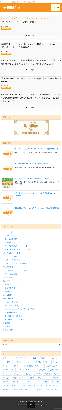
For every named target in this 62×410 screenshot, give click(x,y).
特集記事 (6, 323)
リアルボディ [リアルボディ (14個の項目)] (54, 370)
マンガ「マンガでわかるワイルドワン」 (20, 309)
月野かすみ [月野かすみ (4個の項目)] (47, 382)
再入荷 (7, 284)
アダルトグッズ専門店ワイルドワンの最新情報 (18, 18)
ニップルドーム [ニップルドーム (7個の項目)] (8, 370)
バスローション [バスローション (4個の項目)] (30, 370)
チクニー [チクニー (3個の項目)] (56, 362)
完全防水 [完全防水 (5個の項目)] (6, 382)
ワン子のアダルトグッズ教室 (16, 270)
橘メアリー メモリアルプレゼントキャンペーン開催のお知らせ (36, 149)
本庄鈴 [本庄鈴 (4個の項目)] (56, 382)
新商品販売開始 (6, 28)
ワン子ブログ (8, 267)
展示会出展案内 (11, 239)
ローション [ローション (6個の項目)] (6, 374)
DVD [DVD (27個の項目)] (34, 358)
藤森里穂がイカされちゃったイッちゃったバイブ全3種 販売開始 (36, 208)
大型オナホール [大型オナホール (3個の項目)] (18, 378)
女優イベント (10, 235)
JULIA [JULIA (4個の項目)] (43, 358)
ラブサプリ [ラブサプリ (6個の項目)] (42, 370)
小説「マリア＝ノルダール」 (16, 263)
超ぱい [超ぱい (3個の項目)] (39, 389)
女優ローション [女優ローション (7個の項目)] (43, 378)
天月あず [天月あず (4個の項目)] (31, 378)
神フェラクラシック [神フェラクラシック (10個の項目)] (52, 386)
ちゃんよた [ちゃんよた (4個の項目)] (17, 362)
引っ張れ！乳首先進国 (13, 316)
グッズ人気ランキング (12, 253)
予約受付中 (7, 277)
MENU (55, 7)
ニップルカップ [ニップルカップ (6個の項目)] (51, 366)
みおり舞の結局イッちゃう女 (16, 246)
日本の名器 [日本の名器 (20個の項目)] (27, 382)
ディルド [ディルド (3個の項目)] (6, 366)
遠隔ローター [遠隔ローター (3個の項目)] (52, 389)
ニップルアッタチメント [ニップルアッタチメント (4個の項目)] (32, 366)
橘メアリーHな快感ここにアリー (18, 249)
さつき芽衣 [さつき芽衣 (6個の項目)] (6, 362)
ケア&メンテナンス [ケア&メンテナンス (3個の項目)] (42, 362)
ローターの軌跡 (11, 313)
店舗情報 (6, 291)
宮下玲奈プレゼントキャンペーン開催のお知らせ (31, 163)
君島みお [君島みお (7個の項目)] (6, 378)
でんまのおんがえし (13, 306)
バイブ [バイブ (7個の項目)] (19, 370)
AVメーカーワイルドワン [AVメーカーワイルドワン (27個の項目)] (19, 358)
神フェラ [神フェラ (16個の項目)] (39, 386)
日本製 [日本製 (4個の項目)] (37, 382)
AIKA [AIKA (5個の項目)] (4, 358)
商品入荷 (6, 281)
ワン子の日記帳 (11, 274)
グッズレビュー (9, 242)
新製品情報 (7, 295)
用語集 (7, 327)
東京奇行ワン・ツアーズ (14, 320)
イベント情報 (8, 232)
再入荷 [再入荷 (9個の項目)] (56, 374)
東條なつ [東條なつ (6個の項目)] (6, 386)
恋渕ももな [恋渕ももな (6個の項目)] (16, 382)
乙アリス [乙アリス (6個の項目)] (37, 374)
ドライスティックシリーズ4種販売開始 (18, 22)
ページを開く (32, 35)
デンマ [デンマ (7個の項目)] (16, 366)
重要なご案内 (8, 330)
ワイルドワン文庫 (10, 256)
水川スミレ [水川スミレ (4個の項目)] (15, 386)
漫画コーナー (8, 298)
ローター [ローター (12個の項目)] (17, 374)
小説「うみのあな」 (13, 260)
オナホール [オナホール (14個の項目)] (28, 362)
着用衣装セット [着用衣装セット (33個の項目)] (27, 386)
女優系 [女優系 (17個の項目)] (55, 378)
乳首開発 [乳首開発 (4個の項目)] (47, 374)
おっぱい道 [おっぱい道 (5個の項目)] (54, 358)
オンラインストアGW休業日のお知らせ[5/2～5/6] (31, 178)
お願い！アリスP (11, 302)
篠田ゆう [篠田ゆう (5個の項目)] (6, 389)
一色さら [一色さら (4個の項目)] (27, 374)
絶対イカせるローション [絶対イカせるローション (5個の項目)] (22, 389)
